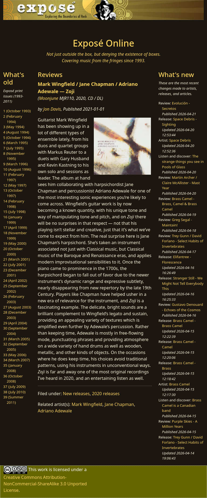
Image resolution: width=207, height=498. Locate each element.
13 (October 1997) (13, 193)
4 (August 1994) (16, 132)
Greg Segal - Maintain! (177, 222)
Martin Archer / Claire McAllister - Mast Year (181, 182)
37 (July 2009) (14, 386)
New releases (76, 394)
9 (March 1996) (15, 164)
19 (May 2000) (14, 243)
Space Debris (180, 140)
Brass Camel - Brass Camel (178, 323)
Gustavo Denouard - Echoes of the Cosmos (182, 307)
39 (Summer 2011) (13, 400)
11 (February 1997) (13, 177)
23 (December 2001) (14, 273)
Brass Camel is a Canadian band (181, 405)
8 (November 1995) (14, 156)
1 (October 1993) (17, 110)
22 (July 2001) (14, 264)
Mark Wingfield (87, 404)
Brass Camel (179, 384)
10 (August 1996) (17, 169)
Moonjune (48, 98)
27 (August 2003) (17, 307)
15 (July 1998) (14, 211)
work (43, 469)
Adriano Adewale (55, 411)
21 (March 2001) (16, 259)
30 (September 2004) (15, 331)
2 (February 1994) (12, 119)
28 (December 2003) (14, 315)
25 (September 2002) (15, 288)
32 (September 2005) (15, 347)
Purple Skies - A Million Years (179, 424)
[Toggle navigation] (20, 27)
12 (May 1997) (14, 185)
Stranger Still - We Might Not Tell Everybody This (182, 283)
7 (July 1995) (13, 148)
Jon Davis (52, 109)
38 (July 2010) (14, 392)
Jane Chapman (119, 404)
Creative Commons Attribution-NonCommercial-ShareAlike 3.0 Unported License (45, 483)
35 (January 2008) (12, 368)
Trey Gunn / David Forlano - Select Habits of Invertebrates (182, 241)
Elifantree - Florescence (176, 259)
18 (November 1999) (15, 235)
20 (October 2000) (13, 251)
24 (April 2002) (15, 280)
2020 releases (106, 394)
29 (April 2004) (15, 323)
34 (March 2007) (16, 359)
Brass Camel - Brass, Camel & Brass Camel (179, 204)
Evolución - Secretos (176, 106)
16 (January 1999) (12, 220)
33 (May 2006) (14, 354)
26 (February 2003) (13, 299)
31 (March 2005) (16, 338)
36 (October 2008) (13, 379)
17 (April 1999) (15, 227)
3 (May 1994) (13, 126)
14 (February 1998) (13, 204)
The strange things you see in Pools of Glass (183, 161)
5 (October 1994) (17, 137)
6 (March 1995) (15, 142)
